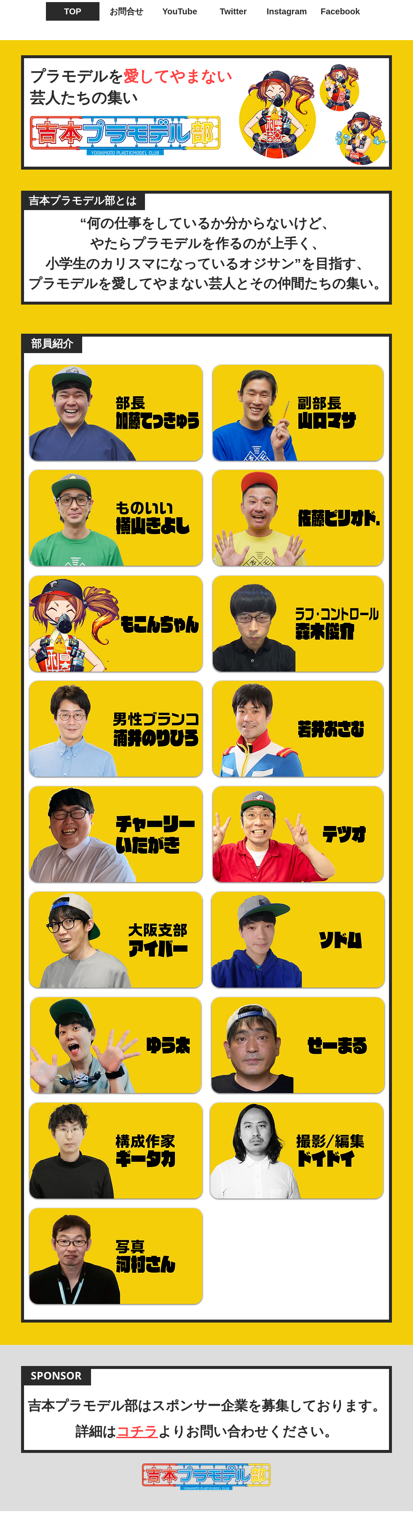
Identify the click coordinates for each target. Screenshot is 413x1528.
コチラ (137, 1431)
